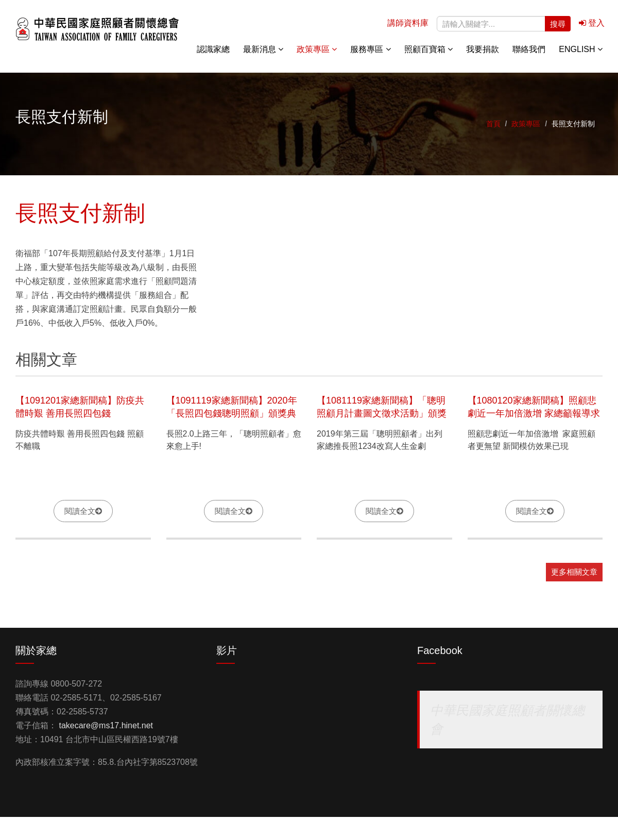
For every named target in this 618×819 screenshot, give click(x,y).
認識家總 (213, 51)
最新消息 (263, 51)
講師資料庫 (407, 25)
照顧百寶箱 (428, 51)
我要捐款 (482, 51)
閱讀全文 (79, 512)
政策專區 (317, 51)
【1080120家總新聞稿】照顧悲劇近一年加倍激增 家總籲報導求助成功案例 (534, 415)
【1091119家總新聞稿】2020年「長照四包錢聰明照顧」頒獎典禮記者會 (231, 415)
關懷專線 (592, 129)
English (581, 51)
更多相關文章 (574, 574)
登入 (592, 25)
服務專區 (370, 51)
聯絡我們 (528, 51)
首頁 (493, 126)
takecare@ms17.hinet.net (106, 727)
